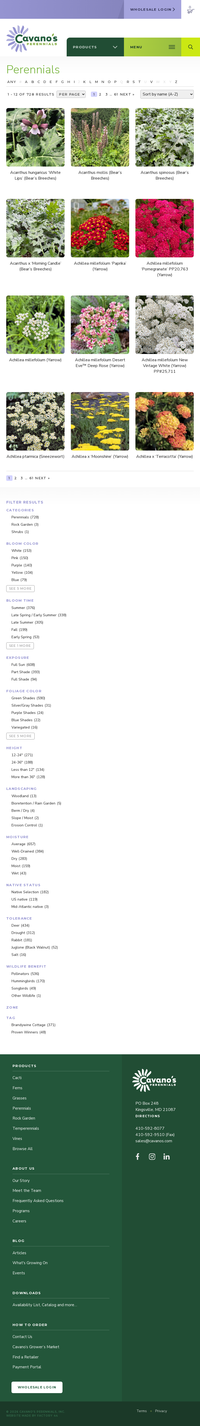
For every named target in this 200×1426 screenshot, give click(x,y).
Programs (21, 1211)
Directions (147, 1116)
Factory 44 (47, 1415)
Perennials (21, 1108)
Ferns (17, 1088)
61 (116, 94)
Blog (18, 1241)
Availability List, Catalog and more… (44, 1304)
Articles (19, 1253)
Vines (17, 1138)
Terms (142, 1411)
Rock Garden (23, 1118)
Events (18, 1273)
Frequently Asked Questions (38, 1200)
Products (24, 1066)
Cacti (17, 1077)
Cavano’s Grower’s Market (35, 1347)
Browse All (22, 1148)
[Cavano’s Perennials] (31, 38)
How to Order (30, 1325)
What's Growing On (30, 1262)
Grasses (19, 1098)
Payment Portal (26, 1367)
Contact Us (22, 1336)
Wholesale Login (37, 1387)
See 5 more (20, 588)
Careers (19, 1221)
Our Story (21, 1180)
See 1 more (20, 646)
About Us (23, 1168)
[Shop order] (167, 94)
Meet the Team (26, 1190)
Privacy (161, 1411)
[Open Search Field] (190, 47)
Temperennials (25, 1128)
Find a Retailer (25, 1357)
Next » (127, 94)
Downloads (26, 1293)
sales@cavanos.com (153, 1141)
